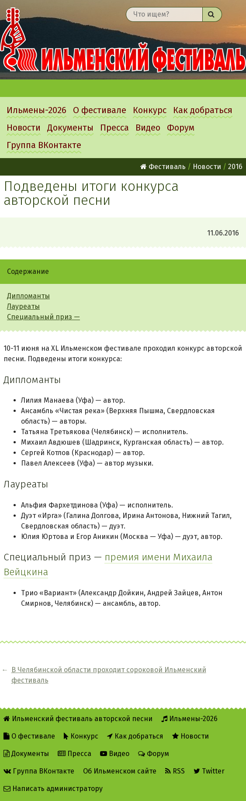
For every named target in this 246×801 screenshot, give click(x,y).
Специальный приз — (43, 317)
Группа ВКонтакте (44, 145)
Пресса (114, 127)
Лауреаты (23, 306)
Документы (70, 127)
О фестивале (99, 110)
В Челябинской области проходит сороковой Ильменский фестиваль (108, 675)
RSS (175, 771)
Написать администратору (53, 788)
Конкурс (149, 110)
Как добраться (202, 110)
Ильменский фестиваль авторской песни (123, 40)
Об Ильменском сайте (119, 771)
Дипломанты (28, 296)
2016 (235, 166)
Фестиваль (163, 166)
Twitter (209, 771)
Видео (147, 127)
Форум (180, 127)
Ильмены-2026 (36, 110)
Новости (24, 127)
